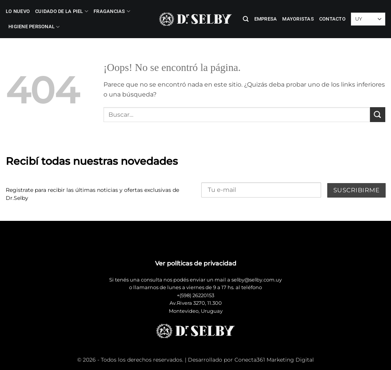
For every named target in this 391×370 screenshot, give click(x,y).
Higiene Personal (34, 27)
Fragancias (112, 11)
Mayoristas (298, 19)
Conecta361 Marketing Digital (274, 359)
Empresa (265, 19)
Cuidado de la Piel (61, 11)
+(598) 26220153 (195, 295)
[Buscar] (246, 19)
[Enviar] (377, 114)
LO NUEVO (18, 11)
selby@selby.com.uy (256, 280)
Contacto (332, 19)
